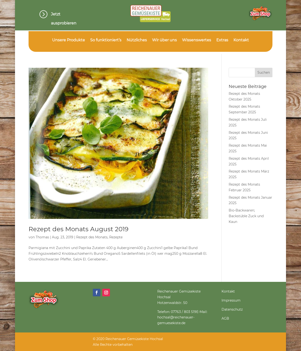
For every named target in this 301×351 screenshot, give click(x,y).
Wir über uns (164, 40)
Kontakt (241, 40)
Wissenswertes (196, 40)
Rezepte (116, 237)
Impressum (231, 300)
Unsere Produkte (68, 40)
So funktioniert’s (105, 40)
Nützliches (137, 40)
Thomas (42, 237)
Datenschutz (232, 309)
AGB (225, 318)
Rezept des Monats (92, 237)
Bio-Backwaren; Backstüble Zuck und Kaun (246, 216)
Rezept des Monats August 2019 (78, 229)
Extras (222, 40)
